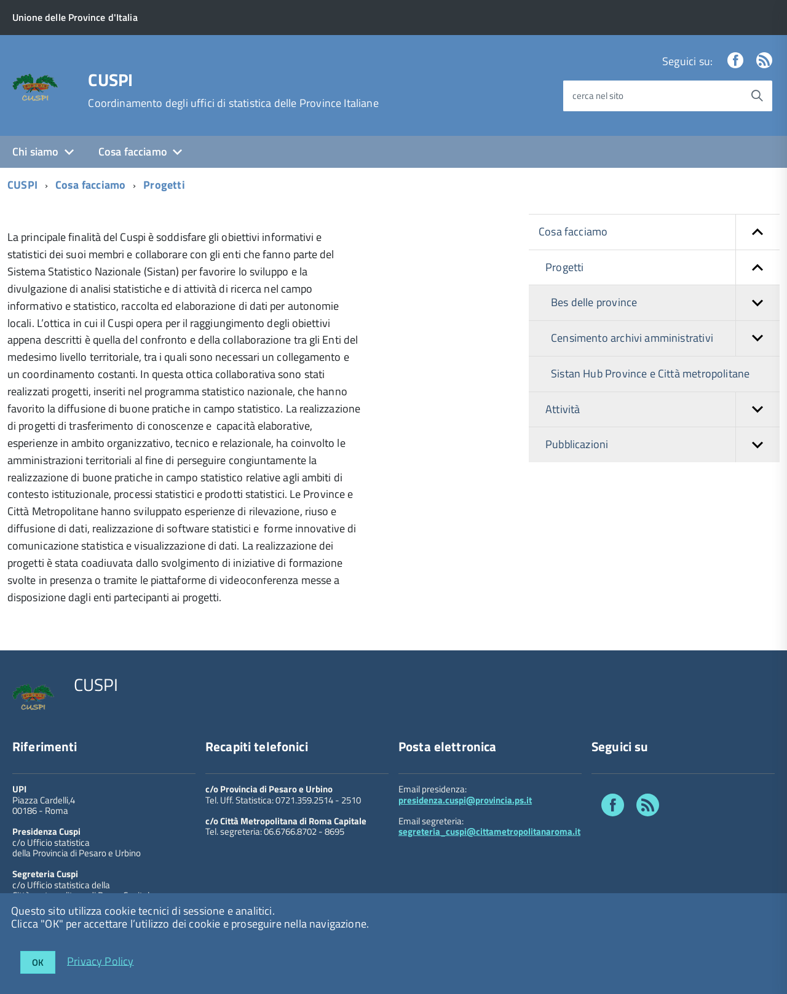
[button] (757, 232)
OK (38, 962)
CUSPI (110, 80)
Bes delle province (665, 302)
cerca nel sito (597, 95)
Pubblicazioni (662, 444)
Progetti (163, 184)
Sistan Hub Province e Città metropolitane (650, 373)
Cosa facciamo (132, 151)
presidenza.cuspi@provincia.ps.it (465, 800)
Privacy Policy (100, 960)
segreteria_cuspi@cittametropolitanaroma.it (489, 831)
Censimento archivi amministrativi (665, 338)
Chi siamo (35, 151)
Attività (662, 409)
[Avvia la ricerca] (757, 96)
